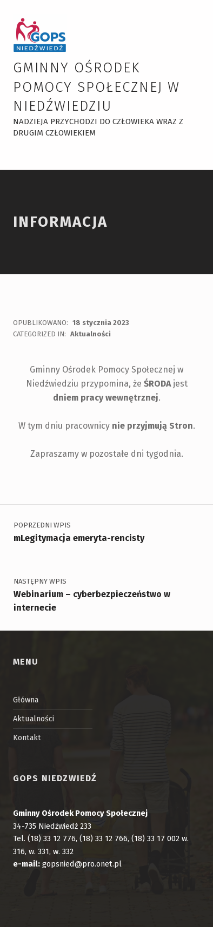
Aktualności (90, 334)
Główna (25, 700)
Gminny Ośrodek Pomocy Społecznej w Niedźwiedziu (96, 87)
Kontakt (27, 737)
